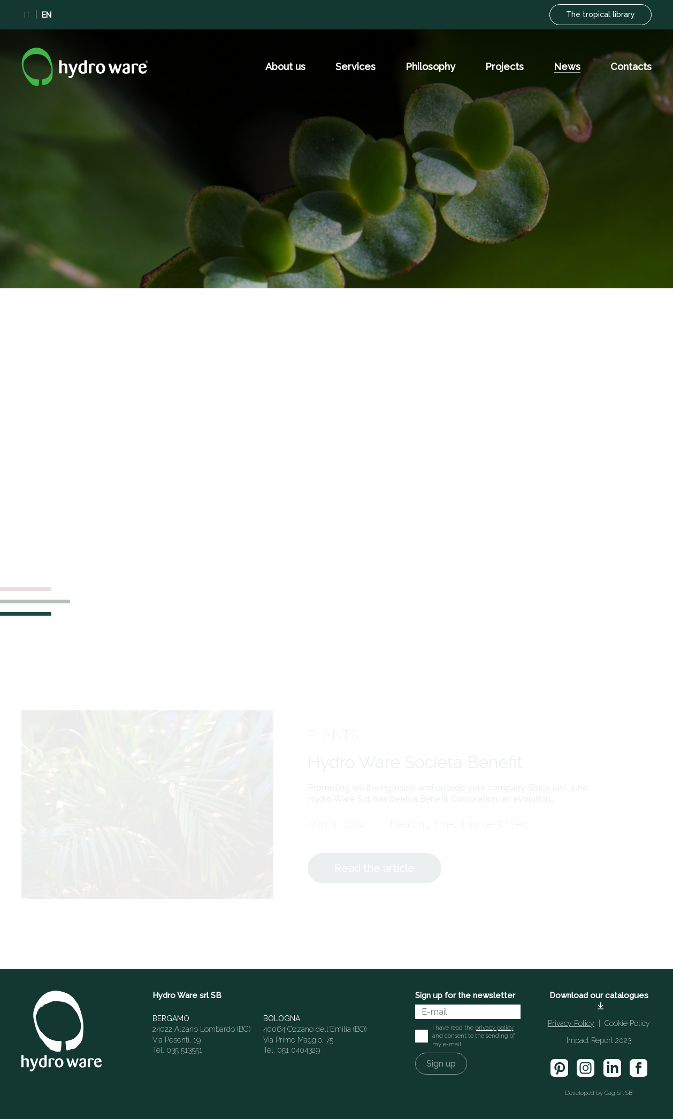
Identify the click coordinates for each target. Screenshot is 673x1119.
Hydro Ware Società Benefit (415, 762)
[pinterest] (559, 1068)
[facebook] (638, 1068)
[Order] (497, 652)
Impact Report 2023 (599, 1040)
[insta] (585, 1068)
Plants (333, 734)
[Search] (531, 628)
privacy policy (494, 1027)
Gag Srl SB (618, 1093)
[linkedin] (611, 1068)
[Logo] (84, 67)
